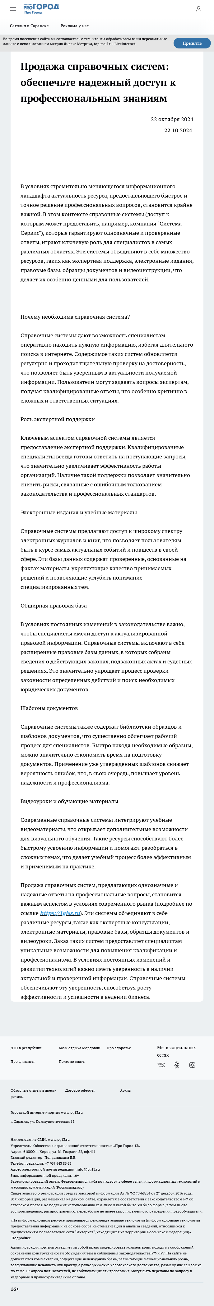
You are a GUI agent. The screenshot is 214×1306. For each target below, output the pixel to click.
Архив (125, 1090)
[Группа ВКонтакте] (161, 1065)
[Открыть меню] (13, 9)
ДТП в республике (26, 1047)
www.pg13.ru (72, 1112)
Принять (192, 43)
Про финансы (23, 1061)
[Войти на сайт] (198, 9)
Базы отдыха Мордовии (79, 1047)
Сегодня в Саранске (29, 26)
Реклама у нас (75, 26)
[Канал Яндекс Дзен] (192, 1065)
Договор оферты (80, 1090)
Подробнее (21, 1237)
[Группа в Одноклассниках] (176, 1065)
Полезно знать (72, 1061)
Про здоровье (119, 1047)
